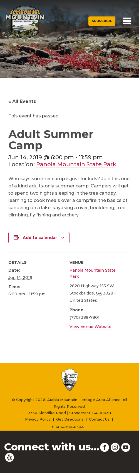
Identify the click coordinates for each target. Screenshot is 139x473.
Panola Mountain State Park (76, 164)
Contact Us (99, 419)
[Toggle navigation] (127, 21)
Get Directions (69, 419)
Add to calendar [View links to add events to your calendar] (40, 237)
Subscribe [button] (102, 21)
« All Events (22, 101)
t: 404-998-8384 (68, 427)
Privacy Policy (38, 419)
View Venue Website (90, 326)
